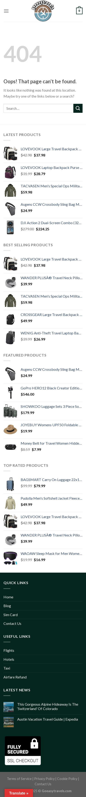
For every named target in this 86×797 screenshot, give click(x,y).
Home (8, 597)
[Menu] (6, 11)
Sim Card (10, 614)
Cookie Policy (67, 779)
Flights (8, 650)
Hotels (8, 659)
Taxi (6, 668)
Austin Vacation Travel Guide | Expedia (47, 719)
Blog (7, 605)
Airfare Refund (15, 677)
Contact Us (12, 623)
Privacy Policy (44, 779)
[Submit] (78, 108)
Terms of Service (19, 779)
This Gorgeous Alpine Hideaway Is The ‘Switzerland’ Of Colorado (47, 706)
